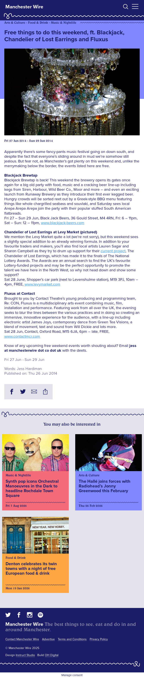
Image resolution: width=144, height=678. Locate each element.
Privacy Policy (99, 639)
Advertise (48, 639)
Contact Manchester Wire (22, 639)
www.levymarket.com (42, 284)
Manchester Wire (24, 7)
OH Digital (51, 655)
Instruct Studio (25, 655)
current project (113, 251)
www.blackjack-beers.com (62, 222)
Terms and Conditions (72, 639)
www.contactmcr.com (22, 336)
